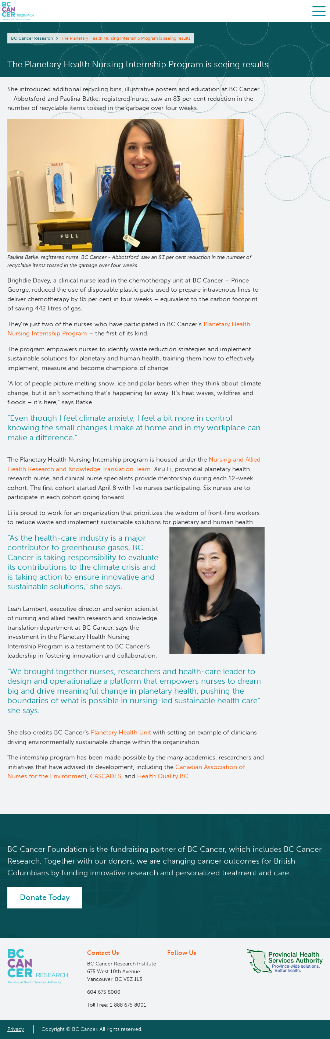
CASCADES (105, 776)
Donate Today (45, 897)
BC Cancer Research (32, 38)
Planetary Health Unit (121, 732)
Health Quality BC (162, 776)
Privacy (15, 1029)
